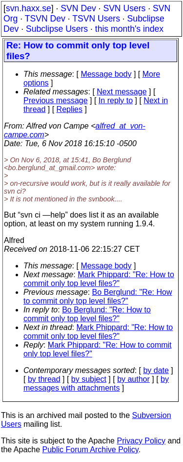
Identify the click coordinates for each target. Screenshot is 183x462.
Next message (121, 92)
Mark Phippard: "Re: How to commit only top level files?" (98, 278)
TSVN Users (96, 18)
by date (155, 370)
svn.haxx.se (28, 8)
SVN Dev (78, 8)
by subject (88, 379)
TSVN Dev (45, 18)
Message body (106, 74)
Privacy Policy (141, 441)
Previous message (55, 100)
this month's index (129, 29)
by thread (44, 379)
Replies (69, 109)
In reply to (116, 100)
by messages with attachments (96, 383)
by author (133, 379)
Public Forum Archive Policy (90, 449)
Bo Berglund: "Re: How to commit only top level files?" (97, 296)
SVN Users (124, 8)
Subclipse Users (57, 29)
